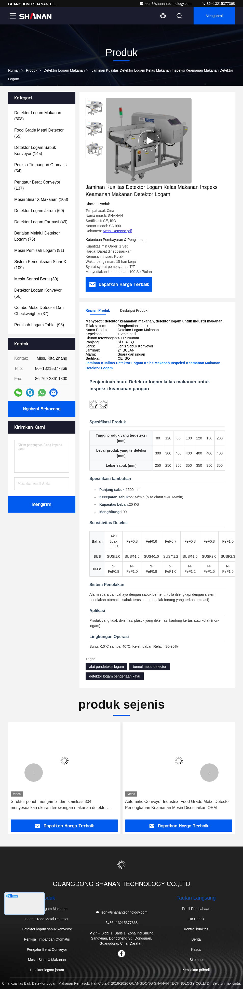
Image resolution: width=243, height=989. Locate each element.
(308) (37, 116)
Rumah (14, 70)
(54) (40, 168)
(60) (39, 211)
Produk (31, 70)
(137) (37, 185)
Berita (196, 939)
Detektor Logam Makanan (64, 70)
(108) (41, 199)
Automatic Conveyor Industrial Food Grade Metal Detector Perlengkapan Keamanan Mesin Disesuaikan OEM (177, 804)
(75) (37, 236)
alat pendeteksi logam (106, 667)
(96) (39, 325)
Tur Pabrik (196, 919)
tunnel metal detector (149, 667)
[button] (33, 772)
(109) (40, 264)
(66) (38, 293)
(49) (41, 222)
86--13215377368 (218, 4)
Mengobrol (214, 16)
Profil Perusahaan (196, 909)
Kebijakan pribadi (196, 970)
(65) (39, 133)
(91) (39, 250)
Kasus (196, 949)
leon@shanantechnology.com (166, 4)
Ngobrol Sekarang (41, 408)
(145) (35, 150)
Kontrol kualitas (196, 929)
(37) (39, 310)
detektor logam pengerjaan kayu (114, 676)
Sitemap (196, 960)
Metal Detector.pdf (117, 231)
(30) (36, 279)
